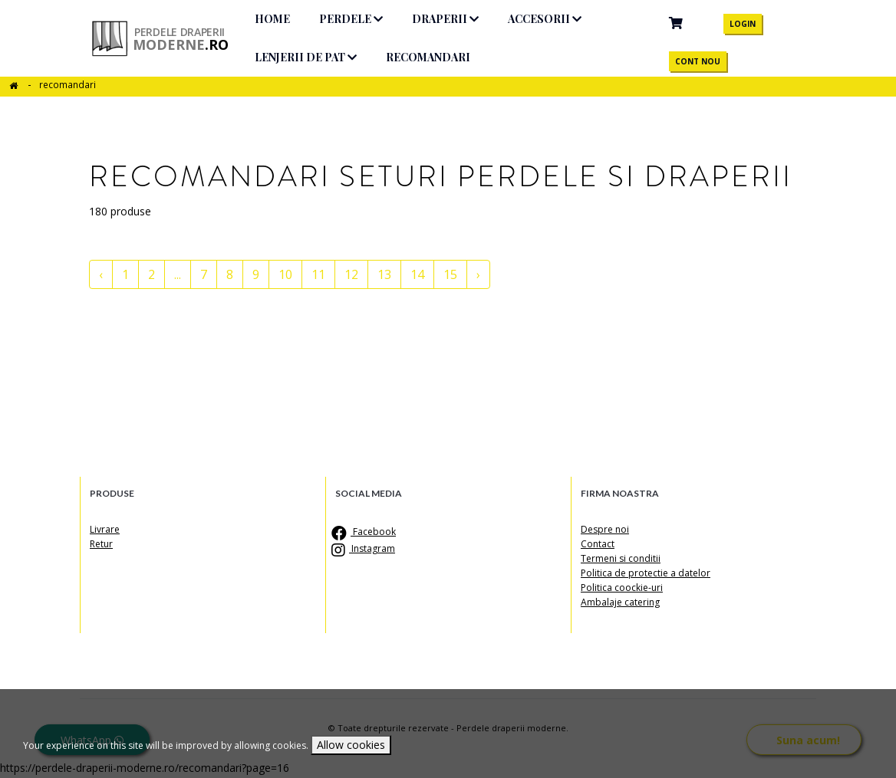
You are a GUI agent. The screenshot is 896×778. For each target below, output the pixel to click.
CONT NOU (699, 61)
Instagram (365, 548)
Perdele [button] (358, 18)
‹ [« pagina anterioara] (101, 274)
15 (450, 274)
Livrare (105, 529)
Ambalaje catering (620, 602)
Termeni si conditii (620, 558)
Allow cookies (351, 744)
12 (351, 274)
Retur (101, 543)
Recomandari (436, 57)
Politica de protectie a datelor (645, 572)
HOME (280, 18)
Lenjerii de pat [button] (313, 57)
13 (384, 274)
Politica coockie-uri (622, 587)
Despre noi (605, 529)
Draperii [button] (453, 18)
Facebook (365, 531)
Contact (597, 543)
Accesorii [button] (552, 18)
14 (417, 274)
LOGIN (744, 23)
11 (318, 274)
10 (285, 274)
